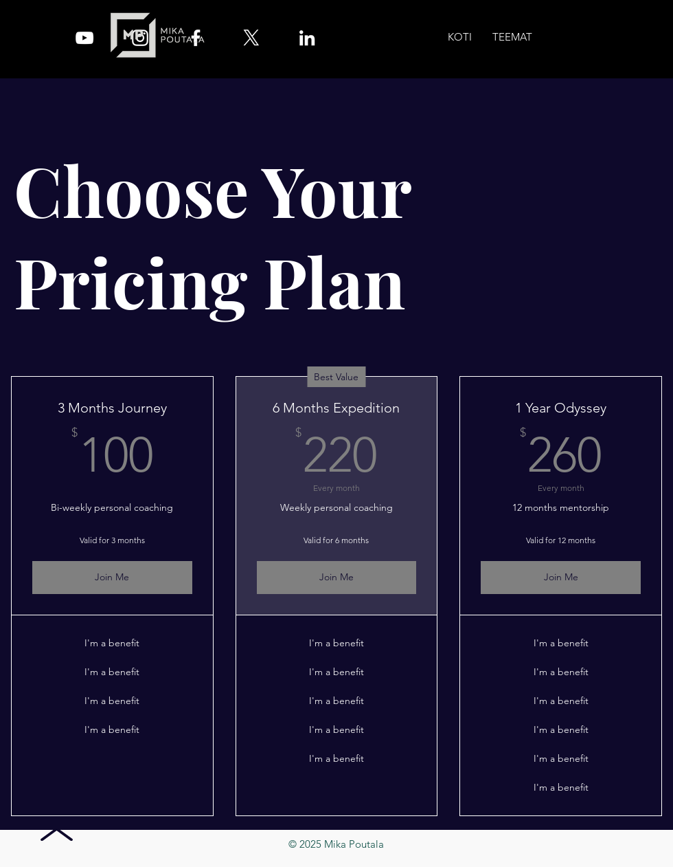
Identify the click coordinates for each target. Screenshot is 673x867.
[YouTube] (84, 38)
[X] (251, 38)
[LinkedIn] (307, 38)
